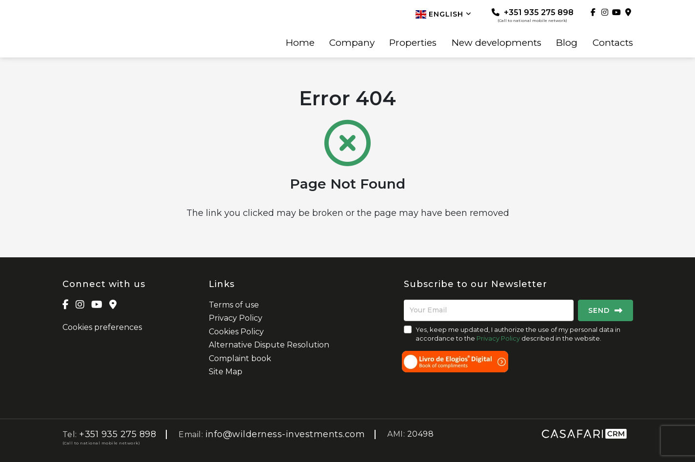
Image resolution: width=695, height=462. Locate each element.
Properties (413, 43)
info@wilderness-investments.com (285, 434)
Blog (566, 43)
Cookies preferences (102, 327)
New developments (496, 43)
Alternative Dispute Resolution (269, 344)
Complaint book (240, 358)
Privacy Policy (235, 318)
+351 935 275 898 (533, 15)
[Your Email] (489, 310)
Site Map (225, 371)
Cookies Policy (236, 331)
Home (300, 43)
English (444, 14)
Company (352, 43)
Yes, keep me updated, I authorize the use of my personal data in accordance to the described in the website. (518, 334)
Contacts (613, 43)
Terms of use (234, 304)
